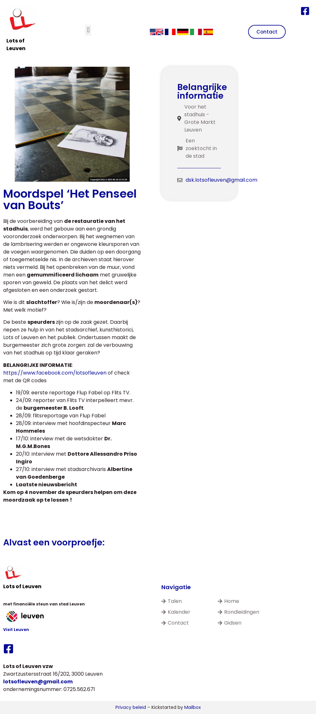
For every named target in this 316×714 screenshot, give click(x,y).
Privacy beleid (130, 707)
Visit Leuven (16, 629)
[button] (88, 30)
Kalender (175, 612)
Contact (175, 623)
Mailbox (192, 707)
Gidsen (229, 623)
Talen (171, 601)
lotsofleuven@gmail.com (38, 681)
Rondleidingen (238, 612)
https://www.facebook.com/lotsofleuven (55, 372)
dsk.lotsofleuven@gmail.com (221, 180)
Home (228, 601)
